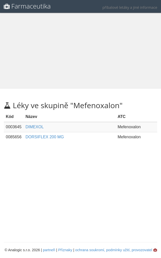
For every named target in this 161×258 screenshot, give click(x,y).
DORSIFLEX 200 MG (44, 137)
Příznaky (65, 250)
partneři (49, 250)
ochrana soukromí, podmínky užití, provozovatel (113, 250)
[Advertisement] (81, 51)
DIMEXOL (34, 127)
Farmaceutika (31, 6)
